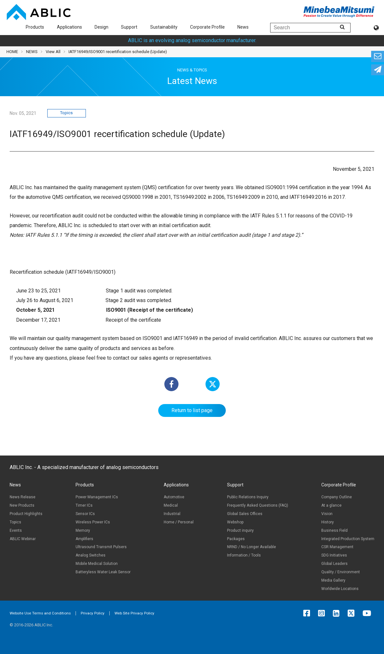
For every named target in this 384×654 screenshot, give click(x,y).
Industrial (172, 513)
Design (101, 27)
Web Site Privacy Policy (134, 613)
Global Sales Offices (244, 513)
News (243, 27)
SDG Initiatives (334, 555)
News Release (22, 497)
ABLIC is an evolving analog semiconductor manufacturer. (192, 40)
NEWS (32, 51)
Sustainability (164, 27)
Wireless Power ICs (93, 522)
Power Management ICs (97, 497)
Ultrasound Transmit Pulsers (101, 547)
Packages (236, 539)
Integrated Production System (347, 539)
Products (35, 27)
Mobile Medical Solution (97, 563)
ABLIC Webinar (23, 539)
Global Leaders (334, 563)
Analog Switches (90, 555)
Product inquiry (240, 530)
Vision (327, 513)
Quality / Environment (340, 572)
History (327, 522)
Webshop (235, 522)
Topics (66, 112)
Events (16, 530)
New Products (22, 505)
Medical (171, 505)
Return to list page (192, 410)
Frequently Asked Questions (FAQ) (257, 505)
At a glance (331, 505)
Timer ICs (84, 505)
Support (129, 27)
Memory (83, 530)
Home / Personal (179, 522)
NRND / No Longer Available (251, 547)
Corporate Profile (207, 27)
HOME (12, 51)
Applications (69, 27)
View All (53, 51)
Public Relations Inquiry (248, 497)
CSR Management (337, 547)
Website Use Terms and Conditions (40, 613)
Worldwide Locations (340, 588)
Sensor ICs (85, 513)
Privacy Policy (93, 613)
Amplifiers (84, 539)
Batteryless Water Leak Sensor (103, 572)
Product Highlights (26, 513)
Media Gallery (333, 580)
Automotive (174, 497)
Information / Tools (244, 555)
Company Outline (336, 497)
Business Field (334, 530)
